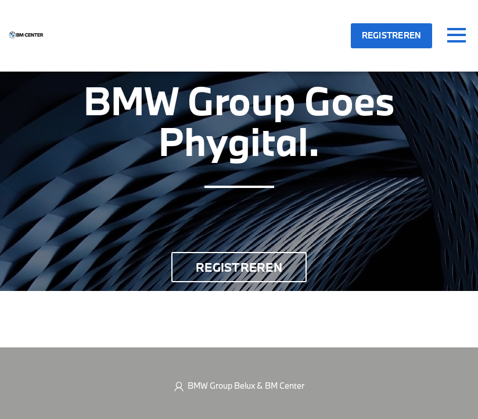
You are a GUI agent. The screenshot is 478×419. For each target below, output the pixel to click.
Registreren (392, 35)
